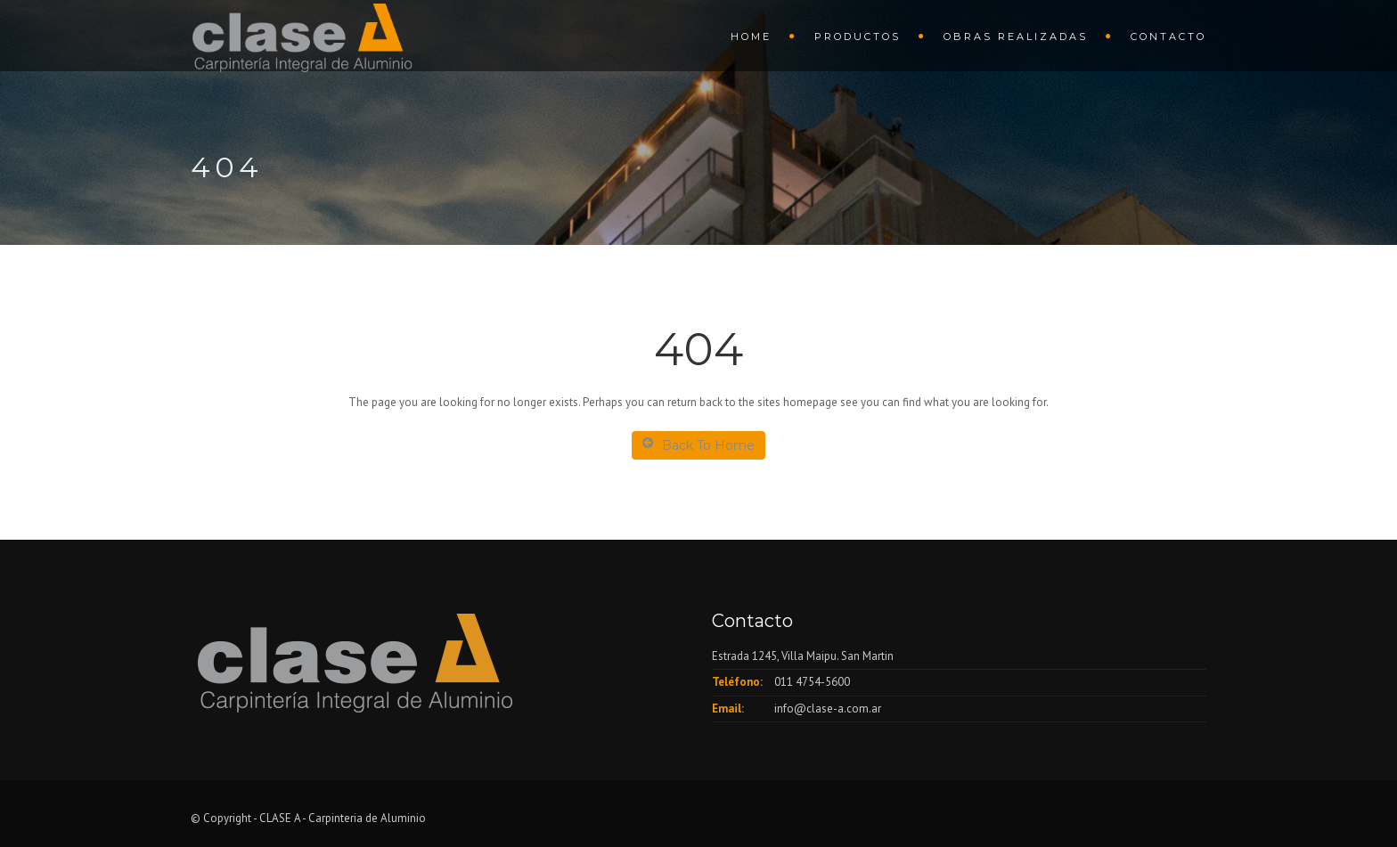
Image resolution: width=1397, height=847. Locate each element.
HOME (751, 36)
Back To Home (698, 444)
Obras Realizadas (1016, 36)
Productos (857, 36)
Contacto (1168, 36)
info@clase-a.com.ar (827, 708)
